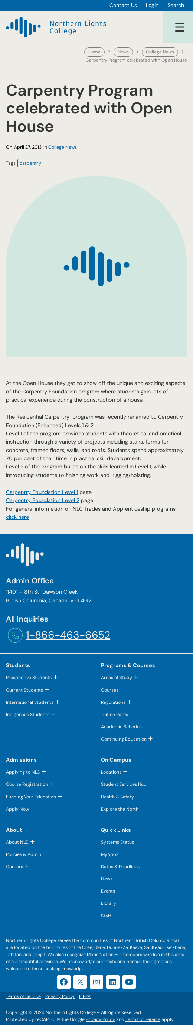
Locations (111, 772)
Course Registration (27, 784)
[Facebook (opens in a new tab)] (64, 982)
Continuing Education (124, 739)
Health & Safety (117, 797)
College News (160, 52)
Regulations (113, 702)
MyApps (109, 854)
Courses (109, 690)
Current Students (24, 690)
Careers (14, 867)
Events (108, 891)
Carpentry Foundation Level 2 (42, 500)
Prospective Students (29, 677)
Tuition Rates (114, 715)
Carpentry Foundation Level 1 (42, 492)
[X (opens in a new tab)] (80, 982)
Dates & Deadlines (120, 867)
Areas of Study (116, 677)
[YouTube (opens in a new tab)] (129, 982)
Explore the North (119, 809)
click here (17, 517)
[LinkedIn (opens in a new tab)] (113, 982)
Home (94, 52)
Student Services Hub (124, 784)
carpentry (30, 163)
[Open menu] (179, 27)
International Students (29, 702)
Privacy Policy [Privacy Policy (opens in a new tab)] (100, 1019)
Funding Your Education (31, 797)
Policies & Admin (23, 854)
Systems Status (117, 842)
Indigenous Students (27, 715)
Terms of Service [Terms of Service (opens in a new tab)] (142, 1019)
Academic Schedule (122, 727)
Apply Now (17, 809)
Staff (106, 916)
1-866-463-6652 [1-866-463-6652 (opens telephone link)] (68, 635)
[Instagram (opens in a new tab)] (96, 982)
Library (108, 903)
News (123, 52)
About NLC (17, 842)
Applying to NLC (23, 772)
